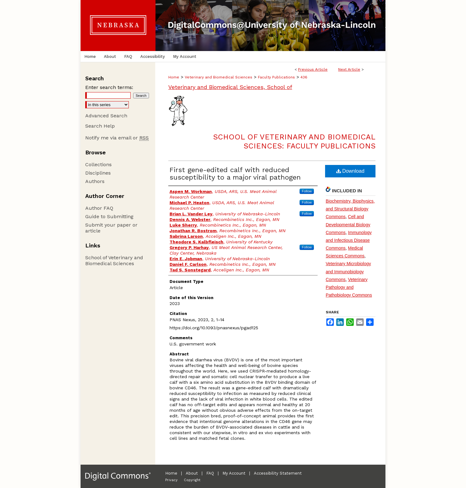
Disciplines (98, 173)
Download (350, 171)
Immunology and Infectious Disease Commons (349, 240)
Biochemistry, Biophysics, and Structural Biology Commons (350, 209)
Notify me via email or (117, 138)
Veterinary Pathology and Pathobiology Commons (349, 287)
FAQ (210, 473)
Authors (95, 181)
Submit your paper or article (111, 228)
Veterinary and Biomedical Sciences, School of (230, 87)
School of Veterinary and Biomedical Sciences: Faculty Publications (294, 141)
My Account (233, 473)
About (192, 473)
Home (173, 77)
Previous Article (313, 69)
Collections (98, 164)
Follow (307, 191)
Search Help (100, 126)
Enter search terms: (109, 87)
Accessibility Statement (278, 473)
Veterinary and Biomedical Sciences (218, 77)
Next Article (349, 69)
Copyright (192, 480)
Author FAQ (99, 208)
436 (304, 77)
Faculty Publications (276, 77)
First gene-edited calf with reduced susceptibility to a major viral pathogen (235, 173)
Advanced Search (106, 116)
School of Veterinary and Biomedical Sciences (114, 260)
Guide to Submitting (109, 216)
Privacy (171, 480)
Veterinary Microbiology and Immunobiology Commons (348, 271)
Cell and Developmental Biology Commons (348, 224)
